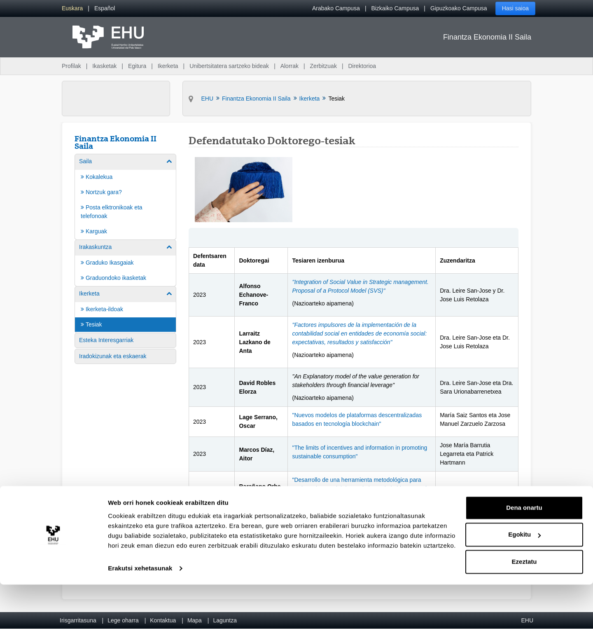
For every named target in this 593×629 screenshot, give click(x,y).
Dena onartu (524, 552)
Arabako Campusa (336, 8)
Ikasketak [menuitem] (104, 66)
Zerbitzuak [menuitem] (323, 66)
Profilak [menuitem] (71, 66)
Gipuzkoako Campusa (458, 8)
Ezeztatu (524, 606)
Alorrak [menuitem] (289, 66)
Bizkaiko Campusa (395, 8)
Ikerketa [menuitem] (168, 66)
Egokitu (524, 578)
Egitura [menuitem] (137, 66)
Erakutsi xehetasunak (140, 612)
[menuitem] (72, 8)
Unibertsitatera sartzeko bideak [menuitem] (229, 66)
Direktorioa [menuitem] (362, 66)
